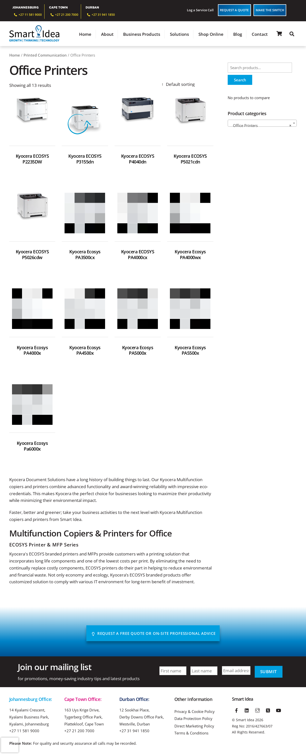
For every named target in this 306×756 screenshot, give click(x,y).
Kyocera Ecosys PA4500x (85, 351)
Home (85, 34)
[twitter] (268, 710)
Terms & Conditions (191, 733)
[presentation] (10, 744)
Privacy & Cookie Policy (194, 712)
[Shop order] (186, 84)
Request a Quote (234, 10)
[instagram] (257, 710)
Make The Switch (270, 10)
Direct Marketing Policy (194, 726)
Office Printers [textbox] (260, 125)
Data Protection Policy (193, 719)
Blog (237, 34)
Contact (260, 34)
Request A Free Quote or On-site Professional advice (153, 633)
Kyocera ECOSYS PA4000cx (137, 255)
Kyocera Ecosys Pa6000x (32, 446)
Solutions (179, 34)
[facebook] (236, 710)
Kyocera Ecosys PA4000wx (190, 255)
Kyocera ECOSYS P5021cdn (190, 159)
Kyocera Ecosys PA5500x (190, 351)
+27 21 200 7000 (79, 731)
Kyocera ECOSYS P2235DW (32, 159)
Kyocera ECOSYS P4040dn (137, 159)
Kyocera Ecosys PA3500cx (85, 255)
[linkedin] (247, 710)
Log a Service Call (200, 10)
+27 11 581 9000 (24, 731)
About (107, 34)
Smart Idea (245, 720)
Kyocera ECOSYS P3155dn (85, 159)
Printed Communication (45, 55)
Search (240, 80)
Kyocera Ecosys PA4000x (32, 351)
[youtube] (278, 710)
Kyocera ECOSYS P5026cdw (32, 255)
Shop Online (210, 34)
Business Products (141, 34)
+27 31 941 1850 (134, 731)
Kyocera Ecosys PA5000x (137, 351)
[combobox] (262, 123)
